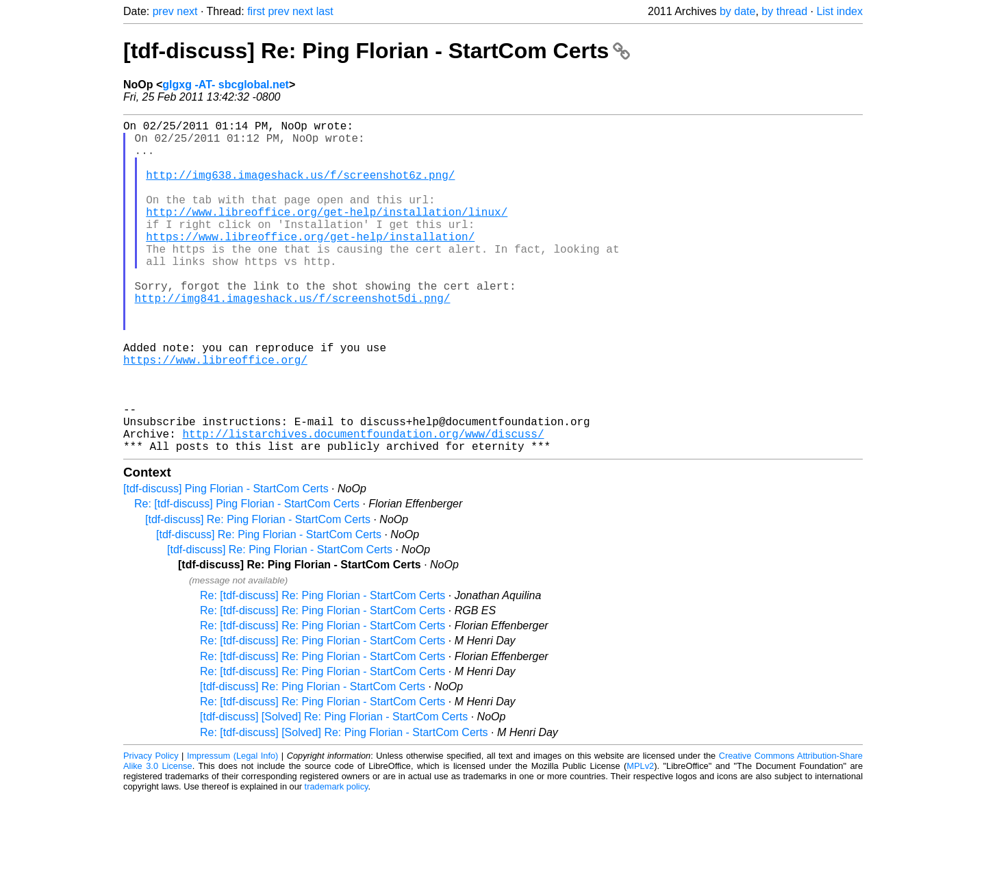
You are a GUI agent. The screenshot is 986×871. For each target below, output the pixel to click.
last (324, 11)
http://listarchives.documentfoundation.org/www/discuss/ (363, 504)
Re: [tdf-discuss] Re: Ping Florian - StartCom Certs (322, 669)
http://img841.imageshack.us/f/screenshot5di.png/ (293, 338)
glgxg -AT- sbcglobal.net (225, 84)
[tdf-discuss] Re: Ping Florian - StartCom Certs (376, 50)
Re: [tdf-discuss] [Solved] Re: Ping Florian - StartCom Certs (344, 806)
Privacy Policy (151, 829)
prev (163, 11)
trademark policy (336, 860)
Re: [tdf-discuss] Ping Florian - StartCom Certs (246, 577)
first (256, 11)
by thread (784, 11)
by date (737, 11)
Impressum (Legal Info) (232, 829)
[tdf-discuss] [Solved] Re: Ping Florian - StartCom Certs (334, 790)
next (187, 11)
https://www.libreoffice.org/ (215, 414)
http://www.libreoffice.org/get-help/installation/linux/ (326, 233)
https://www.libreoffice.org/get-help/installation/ (310, 263)
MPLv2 (640, 840)
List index (839, 11)
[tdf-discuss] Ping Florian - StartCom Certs (226, 562)
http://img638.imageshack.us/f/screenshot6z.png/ (300, 188)
